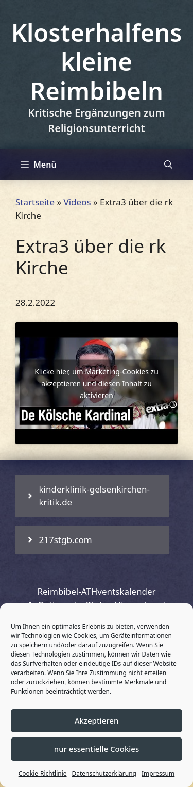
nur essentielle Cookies (96, 749)
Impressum (158, 773)
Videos (77, 202)
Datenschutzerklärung (104, 773)
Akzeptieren (97, 720)
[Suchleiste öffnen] (168, 164)
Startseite (35, 202)
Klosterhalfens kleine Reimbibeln (96, 61)
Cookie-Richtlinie (43, 773)
